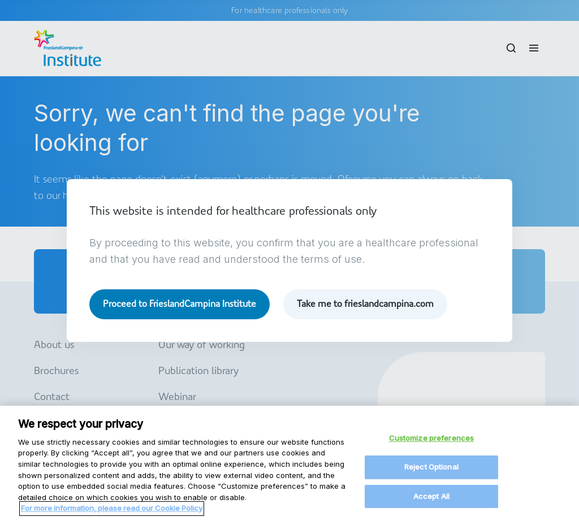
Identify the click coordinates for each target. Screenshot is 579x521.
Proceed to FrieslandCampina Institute (179, 304)
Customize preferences (431, 441)
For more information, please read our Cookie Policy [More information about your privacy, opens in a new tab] (111, 511)
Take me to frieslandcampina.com (365, 304)
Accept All (431, 499)
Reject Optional (431, 470)
